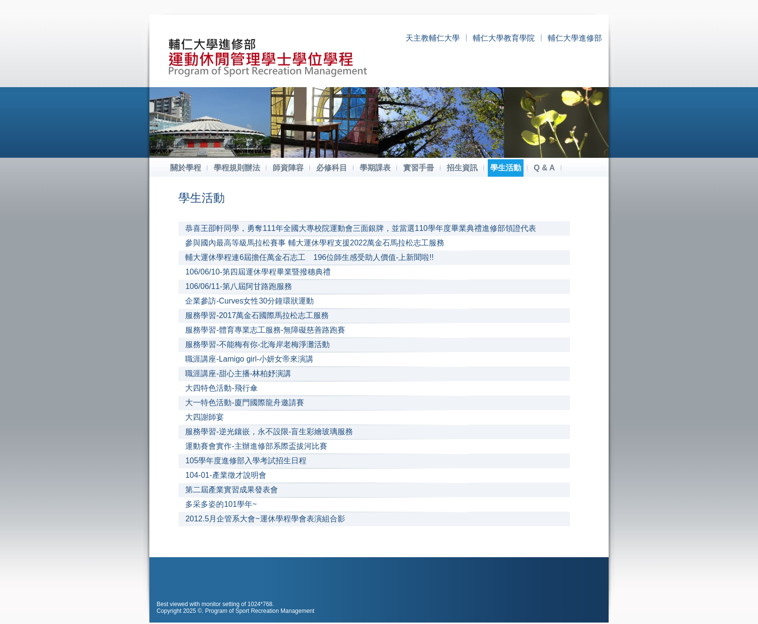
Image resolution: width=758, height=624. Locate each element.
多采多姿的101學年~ (221, 504)
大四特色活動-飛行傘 (221, 388)
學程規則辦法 (237, 168)
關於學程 (185, 168)
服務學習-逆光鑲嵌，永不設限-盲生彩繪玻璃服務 (269, 431)
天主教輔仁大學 (433, 38)
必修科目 (331, 168)
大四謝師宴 (204, 417)
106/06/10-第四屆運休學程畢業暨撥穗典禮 (258, 272)
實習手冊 (418, 168)
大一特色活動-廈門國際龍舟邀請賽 (244, 402)
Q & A (544, 168)
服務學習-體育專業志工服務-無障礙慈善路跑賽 (265, 330)
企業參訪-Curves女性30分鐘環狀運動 (249, 301)
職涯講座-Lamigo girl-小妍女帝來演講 (249, 359)
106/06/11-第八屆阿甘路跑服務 (238, 286)
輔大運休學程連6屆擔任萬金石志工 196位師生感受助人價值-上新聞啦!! (309, 257)
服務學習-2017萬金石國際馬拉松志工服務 (257, 315)
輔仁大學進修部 (575, 38)
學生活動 (505, 168)
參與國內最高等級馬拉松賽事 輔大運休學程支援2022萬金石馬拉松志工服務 (314, 243)
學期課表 (375, 168)
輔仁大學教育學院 (504, 38)
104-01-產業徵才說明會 (225, 475)
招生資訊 (462, 168)
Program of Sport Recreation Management (259, 611)
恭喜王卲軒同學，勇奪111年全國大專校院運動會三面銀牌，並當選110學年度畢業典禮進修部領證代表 (360, 228)
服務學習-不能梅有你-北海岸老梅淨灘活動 (257, 344)
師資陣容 (288, 168)
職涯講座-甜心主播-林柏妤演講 (238, 373)
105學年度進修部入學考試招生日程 (245, 461)
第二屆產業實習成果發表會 (231, 490)
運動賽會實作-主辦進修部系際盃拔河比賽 (256, 446)
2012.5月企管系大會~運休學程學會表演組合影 (265, 519)
